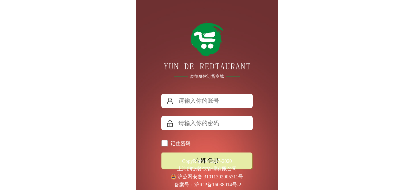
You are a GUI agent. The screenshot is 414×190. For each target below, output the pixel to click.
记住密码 (181, 143)
